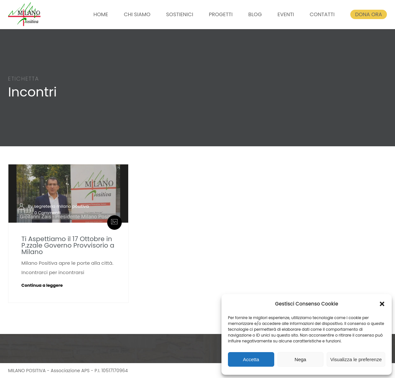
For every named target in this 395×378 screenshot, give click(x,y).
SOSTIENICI (179, 14)
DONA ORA (368, 14)
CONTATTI (322, 14)
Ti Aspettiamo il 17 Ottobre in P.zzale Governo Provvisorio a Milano (67, 245)
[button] (382, 304)
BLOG (255, 14)
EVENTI (285, 14)
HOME (100, 14)
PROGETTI (220, 14)
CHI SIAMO (137, 14)
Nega (300, 359)
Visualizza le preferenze (356, 359)
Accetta (251, 359)
